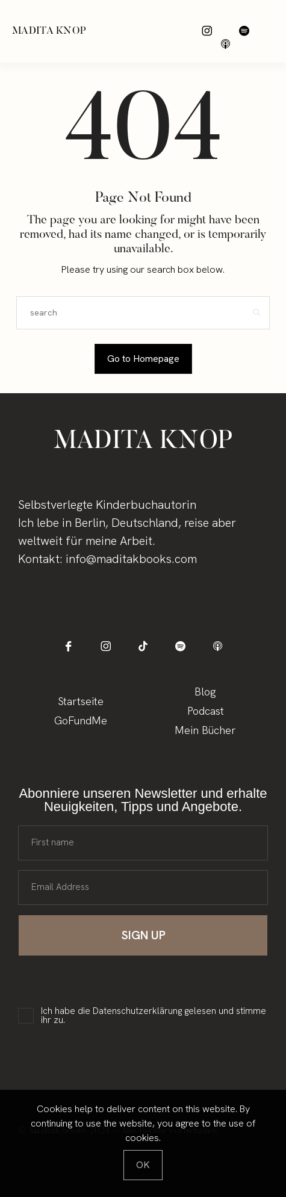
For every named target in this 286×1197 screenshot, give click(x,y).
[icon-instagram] (207, 31)
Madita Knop (49, 31)
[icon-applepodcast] (225, 44)
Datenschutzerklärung (137, 1011)
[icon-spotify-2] (244, 31)
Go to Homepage (143, 358)
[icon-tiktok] (143, 646)
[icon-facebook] (68, 646)
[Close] (143, 1165)
